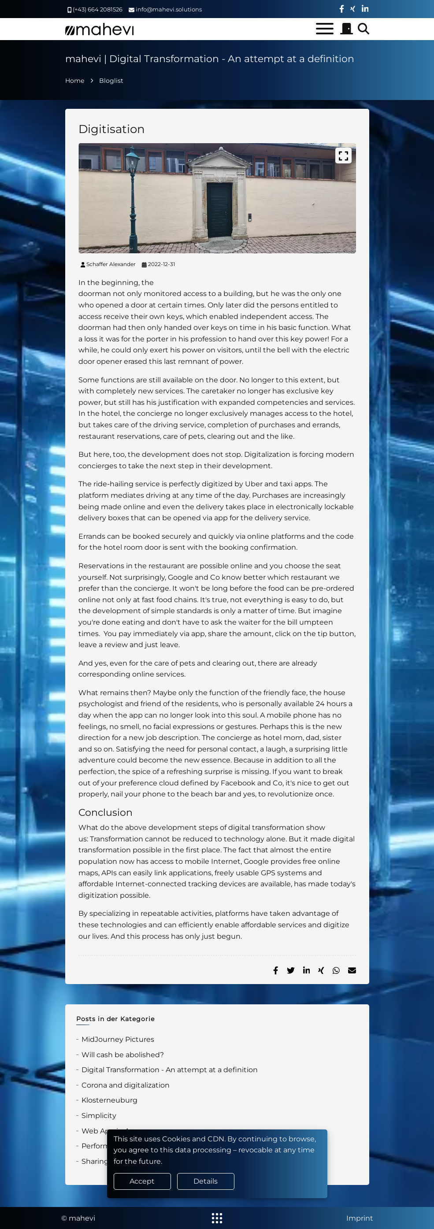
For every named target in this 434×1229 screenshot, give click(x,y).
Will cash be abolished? (123, 1055)
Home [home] (74, 81)
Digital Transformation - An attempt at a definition (170, 1070)
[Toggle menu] (325, 29)
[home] (99, 29)
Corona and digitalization (126, 1085)
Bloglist (111, 81)
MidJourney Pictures (118, 1039)
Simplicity (99, 1115)
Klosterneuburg (109, 1100)
